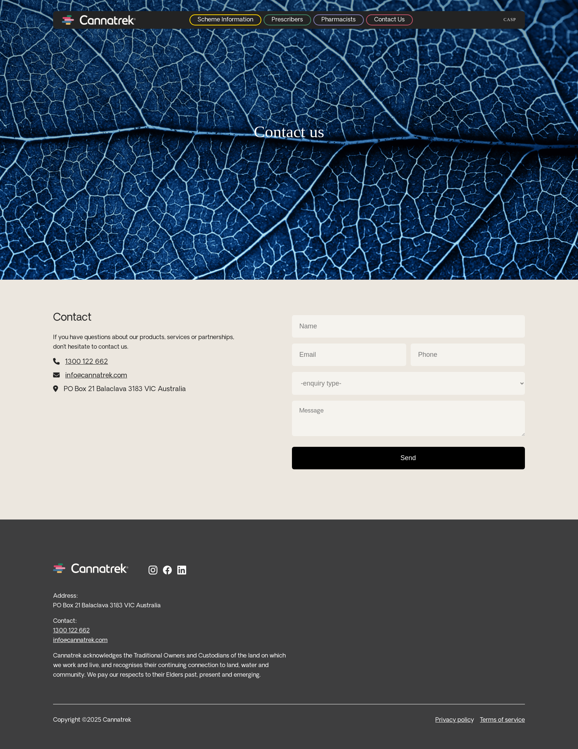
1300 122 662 (86, 362)
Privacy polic (453, 720)
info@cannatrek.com (96, 375)
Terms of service (502, 720)
